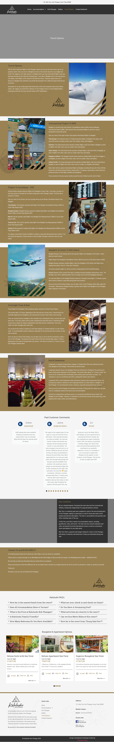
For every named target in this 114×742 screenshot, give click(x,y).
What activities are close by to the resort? (80, 612)
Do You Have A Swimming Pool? (76, 607)
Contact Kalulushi (81, 9)
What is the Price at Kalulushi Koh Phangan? (31, 612)
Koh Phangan (52, 9)
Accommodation (39, 9)
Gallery (60, 9)
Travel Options (69, 9)
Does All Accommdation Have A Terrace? (29, 607)
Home (29, 9)
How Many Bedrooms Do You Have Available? (31, 621)
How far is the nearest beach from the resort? (31, 602)
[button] (10, 454)
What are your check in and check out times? (82, 602)
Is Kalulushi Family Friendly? (24, 616)
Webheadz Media (82, 740)
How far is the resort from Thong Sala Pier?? (82, 621)
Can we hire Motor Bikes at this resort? (79, 616)
